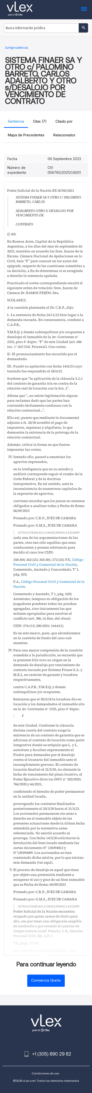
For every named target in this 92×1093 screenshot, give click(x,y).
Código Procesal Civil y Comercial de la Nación (48, 562)
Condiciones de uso (45, 1073)
